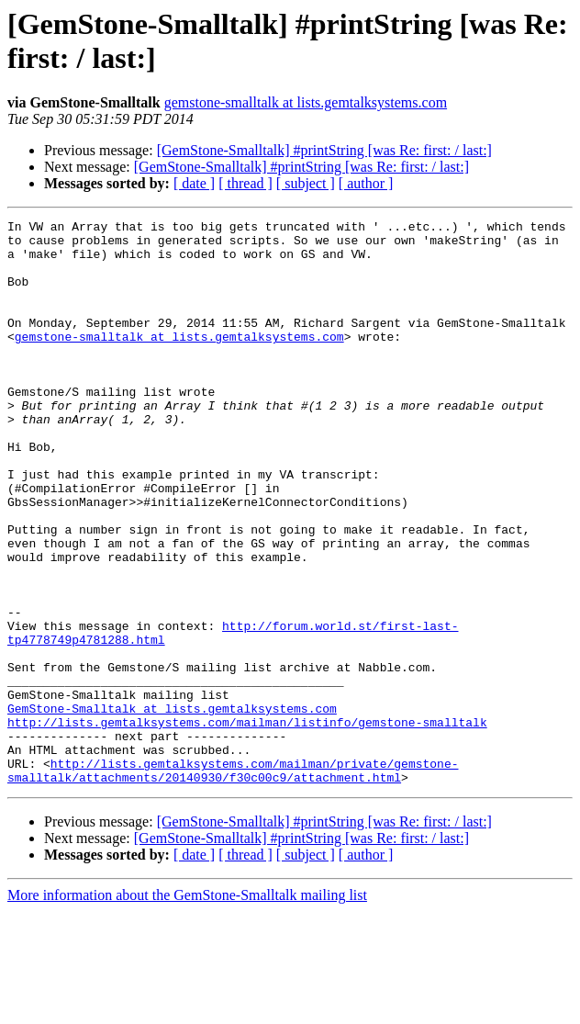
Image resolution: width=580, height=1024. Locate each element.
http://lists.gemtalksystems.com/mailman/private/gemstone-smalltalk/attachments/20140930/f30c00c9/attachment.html (232, 881)
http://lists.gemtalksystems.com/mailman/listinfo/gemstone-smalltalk (247, 824)
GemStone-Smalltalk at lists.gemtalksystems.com (172, 807)
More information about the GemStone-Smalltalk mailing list (187, 1008)
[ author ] (366, 183)
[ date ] (194, 183)
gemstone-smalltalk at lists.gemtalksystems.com (305, 102)
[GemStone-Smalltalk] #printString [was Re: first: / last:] (324, 150)
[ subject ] (305, 183)
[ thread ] (245, 183)
